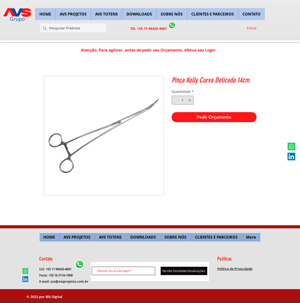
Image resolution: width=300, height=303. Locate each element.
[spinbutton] (182, 100)
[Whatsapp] (291, 146)
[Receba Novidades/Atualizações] (184, 271)
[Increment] (190, 100)
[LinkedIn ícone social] (291, 156)
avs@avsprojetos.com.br (69, 281)
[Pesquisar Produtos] (72, 28)
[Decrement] (175, 100)
